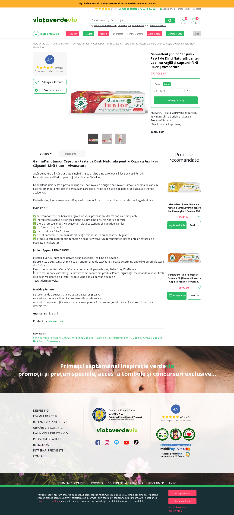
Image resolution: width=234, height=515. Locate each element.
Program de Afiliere (48, 439)
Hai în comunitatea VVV (50, 433)
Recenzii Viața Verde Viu (50, 422)
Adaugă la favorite (49, 82)
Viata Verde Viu (41, 43)
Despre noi (184, 8)
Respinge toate (182, 500)
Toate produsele (47, 34)
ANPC (172, 483)
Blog (196, 33)
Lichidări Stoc (175, 33)
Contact (197, 8)
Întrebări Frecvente (48, 450)
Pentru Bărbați (135, 33)
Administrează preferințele (177, 509)
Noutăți (89, 33)
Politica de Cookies (49, 501)
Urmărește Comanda (48, 427)
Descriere (46, 153)
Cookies (97, 483)
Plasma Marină (158, 25)
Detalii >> (194, 225)
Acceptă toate (182, 493)
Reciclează (41, 445)
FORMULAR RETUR (45, 416)
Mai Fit (103, 33)
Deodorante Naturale (105, 25)
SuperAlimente (136, 25)
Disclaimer (156, 483)
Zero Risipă (154, 33)
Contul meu (167, 8)
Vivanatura (56, 321)
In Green (122, 25)
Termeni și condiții (72, 483)
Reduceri (72, 33)
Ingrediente (72, 153)
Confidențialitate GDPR (125, 483)
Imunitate (118, 33)
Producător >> (48, 90)
